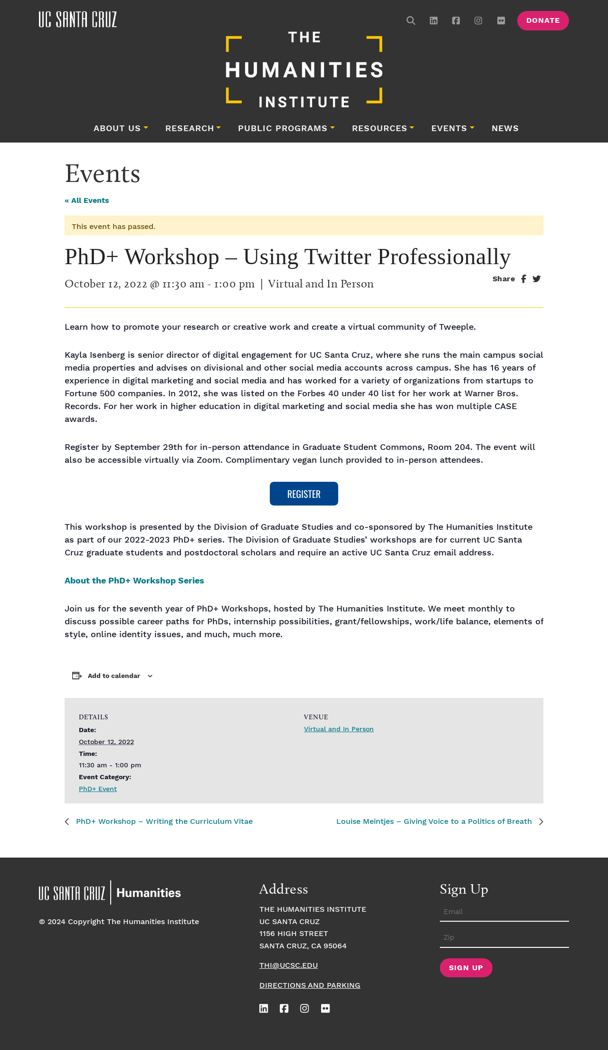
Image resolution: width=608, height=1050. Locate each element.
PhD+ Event (98, 789)
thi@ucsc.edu (288, 966)
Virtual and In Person (339, 729)
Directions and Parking (310, 986)
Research (189, 129)
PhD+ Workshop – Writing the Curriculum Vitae (163, 822)
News (505, 129)
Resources (380, 129)
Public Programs (283, 129)
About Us (117, 129)
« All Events (87, 201)
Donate (543, 21)
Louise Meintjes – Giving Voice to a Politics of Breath (435, 822)
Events (449, 129)
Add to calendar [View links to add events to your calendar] (114, 676)
